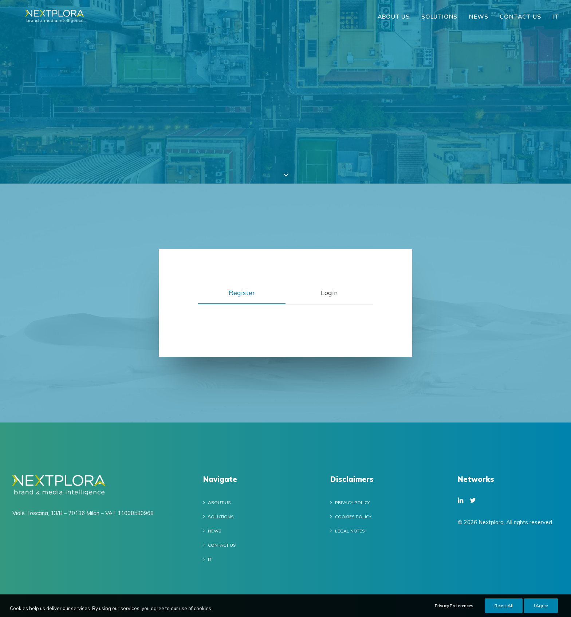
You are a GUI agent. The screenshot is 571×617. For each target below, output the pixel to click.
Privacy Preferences (454, 608)
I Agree (541, 608)
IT (555, 20)
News (478, 20)
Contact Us (520, 20)
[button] (460, 500)
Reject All (504, 608)
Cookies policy (353, 516)
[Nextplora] (58, 20)
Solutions (439, 20)
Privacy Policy (352, 502)
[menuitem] (396, 20)
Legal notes (350, 531)
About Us (394, 20)
